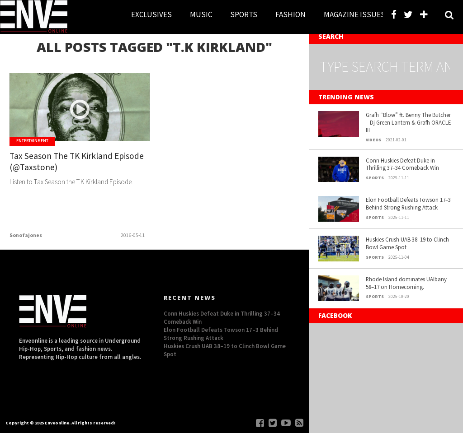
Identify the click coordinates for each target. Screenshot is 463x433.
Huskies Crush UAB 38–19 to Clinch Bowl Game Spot (407, 243)
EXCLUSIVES (151, 14)
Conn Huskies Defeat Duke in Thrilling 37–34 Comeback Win (402, 164)
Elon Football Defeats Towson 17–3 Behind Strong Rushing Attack (408, 203)
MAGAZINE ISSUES (354, 14)
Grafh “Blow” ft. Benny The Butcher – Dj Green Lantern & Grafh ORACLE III (408, 122)
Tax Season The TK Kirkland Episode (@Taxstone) (76, 161)
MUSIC (201, 14)
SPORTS (243, 14)
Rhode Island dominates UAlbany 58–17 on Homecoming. (406, 282)
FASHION (290, 14)
